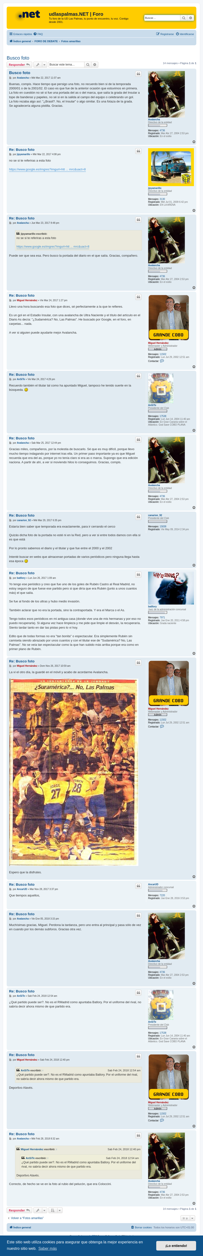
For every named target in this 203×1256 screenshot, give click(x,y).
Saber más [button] (47, 1248)
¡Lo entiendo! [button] (176, 1246)
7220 (162, 895)
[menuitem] (38, 34)
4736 (162, 130)
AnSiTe (152, 405)
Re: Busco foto (22, 149)
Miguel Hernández (158, 343)
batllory (152, 606)
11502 (163, 354)
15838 (163, 526)
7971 (162, 617)
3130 (162, 199)
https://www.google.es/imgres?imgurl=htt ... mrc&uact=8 (47, 169)
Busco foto (18, 58)
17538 (163, 416)
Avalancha (154, 119)
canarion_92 (155, 515)
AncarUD (153, 884)
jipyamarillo (154, 188)
